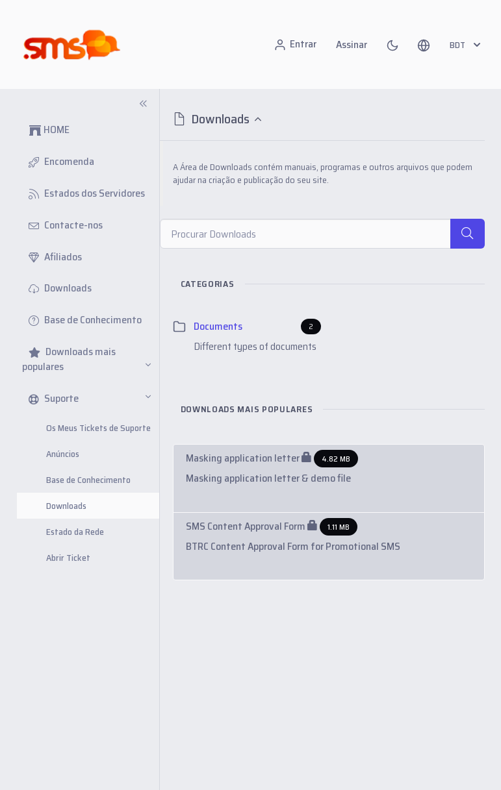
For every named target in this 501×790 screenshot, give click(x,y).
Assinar (351, 44)
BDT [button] (466, 45)
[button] (423, 45)
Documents (218, 326)
